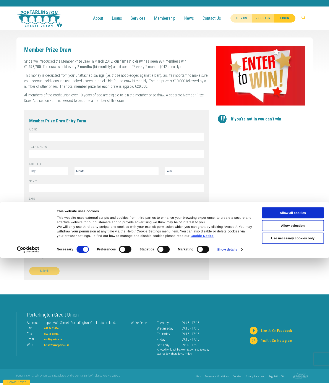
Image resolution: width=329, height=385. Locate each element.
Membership (169, 18)
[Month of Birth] (117, 171)
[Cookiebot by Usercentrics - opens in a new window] (28, 376)
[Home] (39, 18)
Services (142, 18)
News (193, 18)
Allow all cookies (293, 340)
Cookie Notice (202, 363)
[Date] (116, 206)
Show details (227, 376)
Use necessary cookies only (292, 365)
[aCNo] (116, 137)
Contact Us (216, 18)
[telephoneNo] (116, 154)
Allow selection (293, 352)
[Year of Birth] (184, 171)
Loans (121, 18)
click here (52, 219)
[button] (306, 18)
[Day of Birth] (48, 171)
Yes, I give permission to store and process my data (70, 257)
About (102, 18)
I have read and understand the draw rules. (64, 232)
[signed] (116, 188)
